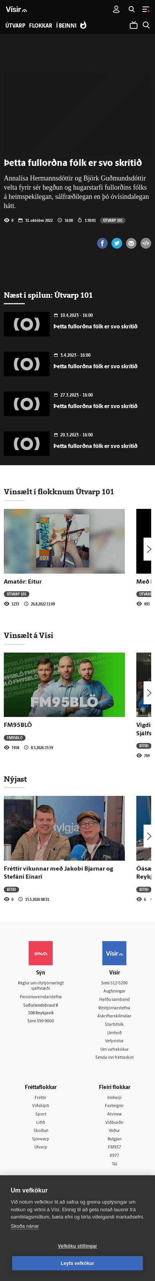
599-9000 (45, 1021)
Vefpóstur (114, 1041)
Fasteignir (114, 1106)
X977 (114, 1156)
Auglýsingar (114, 991)
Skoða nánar (25, 1226)
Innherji (114, 1098)
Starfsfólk (114, 1025)
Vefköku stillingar (77, 1246)
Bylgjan (114, 1139)
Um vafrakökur (114, 1050)
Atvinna (114, 1114)
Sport (41, 1114)
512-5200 (119, 983)
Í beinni (66, 26)
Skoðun (41, 1131)
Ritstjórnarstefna (114, 1008)
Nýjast (15, 779)
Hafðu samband (114, 1000)
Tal (114, 1164)
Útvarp (40, 1147)
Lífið (40, 1123)
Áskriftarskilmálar (114, 1016)
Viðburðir (114, 1123)
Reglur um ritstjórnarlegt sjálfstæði (41, 986)
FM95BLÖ (18, 725)
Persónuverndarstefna (41, 997)
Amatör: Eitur (23, 582)
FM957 (114, 1147)
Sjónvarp (40, 1139)
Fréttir (41, 1098)
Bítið (144, 746)
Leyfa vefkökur (77, 1263)
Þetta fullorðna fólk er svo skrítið (95, 327)
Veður (114, 1131)
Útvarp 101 (113, 220)
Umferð (114, 1033)
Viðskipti (40, 1106)
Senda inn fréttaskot (114, 1058)
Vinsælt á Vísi (28, 635)
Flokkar (40, 26)
